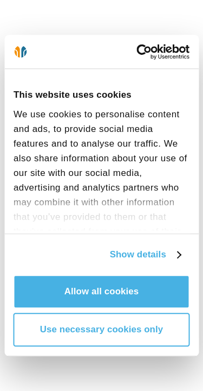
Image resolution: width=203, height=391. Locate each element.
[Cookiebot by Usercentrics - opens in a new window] (144, 52)
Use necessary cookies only (101, 329)
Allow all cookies (101, 291)
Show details (138, 254)
